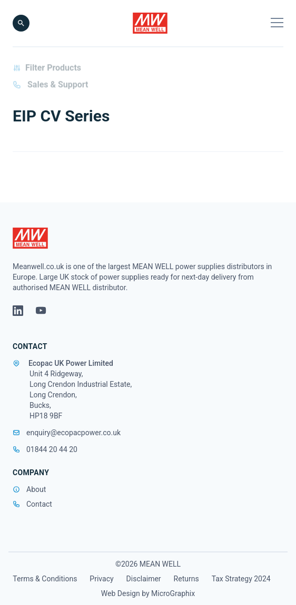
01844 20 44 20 (45, 449)
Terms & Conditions (45, 579)
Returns (186, 579)
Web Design (120, 593)
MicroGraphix (173, 593)
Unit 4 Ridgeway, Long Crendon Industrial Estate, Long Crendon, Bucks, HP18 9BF (80, 395)
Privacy (101, 579)
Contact (39, 504)
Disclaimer (143, 579)
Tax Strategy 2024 (241, 579)
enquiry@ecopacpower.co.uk (67, 432)
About (36, 489)
